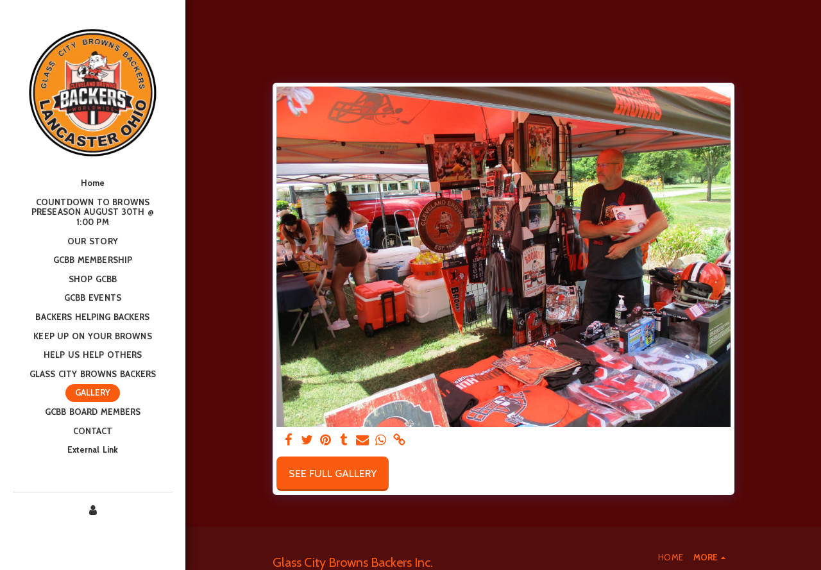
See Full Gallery (333, 473)
